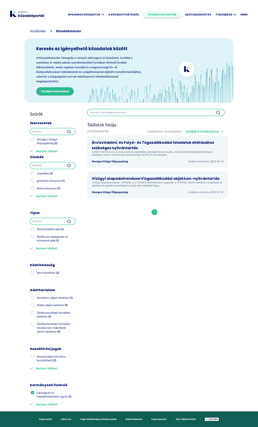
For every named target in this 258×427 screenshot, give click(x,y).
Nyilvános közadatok (86, 14)
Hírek (244, 14)
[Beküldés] (69, 131)
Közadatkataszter (162, 14)
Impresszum (159, 419)
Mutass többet (46, 151)
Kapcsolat (45, 419)
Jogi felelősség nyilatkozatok (98, 419)
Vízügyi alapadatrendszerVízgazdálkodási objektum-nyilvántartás (155, 178)
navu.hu (66, 419)
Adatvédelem (134, 419)
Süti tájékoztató (186, 419)
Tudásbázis (226, 14)
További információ (55, 91)
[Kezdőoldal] (37, 31)
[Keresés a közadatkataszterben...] (149, 112)
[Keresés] (46, 131)
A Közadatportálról (123, 14)
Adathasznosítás (198, 14)
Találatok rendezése (164, 131)
